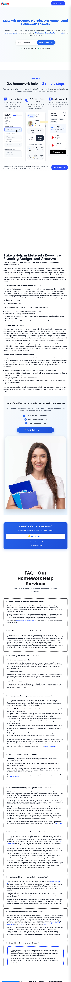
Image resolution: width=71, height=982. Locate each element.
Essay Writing (53, 963)
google (23, 901)
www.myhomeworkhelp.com (23, 610)
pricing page (49, 805)
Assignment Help (24, 969)
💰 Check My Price (35, 527)
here (11, 902)
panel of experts (39, 823)
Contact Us (42, 975)
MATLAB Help (53, 973)
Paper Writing (63, 973)
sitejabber (35, 901)
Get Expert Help (46, 42)
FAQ (40, 961)
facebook (28, 901)
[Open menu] (68, 3)
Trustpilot (45, 901)
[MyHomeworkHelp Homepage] (8, 3)
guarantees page (45, 729)
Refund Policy (33, 971)
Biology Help (63, 978)
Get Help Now (58, 3)
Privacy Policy (33, 968)
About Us (41, 971)
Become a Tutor (33, 961)
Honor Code (32, 964)
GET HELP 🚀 (10, 962)
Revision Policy (33, 975)
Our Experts (42, 968)
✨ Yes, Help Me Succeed (35, 421)
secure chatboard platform (53, 863)
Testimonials (42, 964)
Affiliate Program (23, 972)
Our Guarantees (33, 979)
